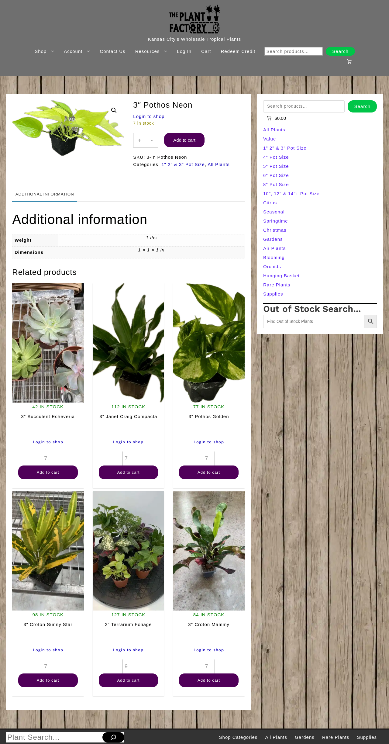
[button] (113, 110)
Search (340, 51)
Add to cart (184, 140)
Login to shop (148, 116)
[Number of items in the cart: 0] (349, 61)
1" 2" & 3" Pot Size (183, 164)
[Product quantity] (48, 458)
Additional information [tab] (44, 194)
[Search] (113, 737)
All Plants (219, 164)
